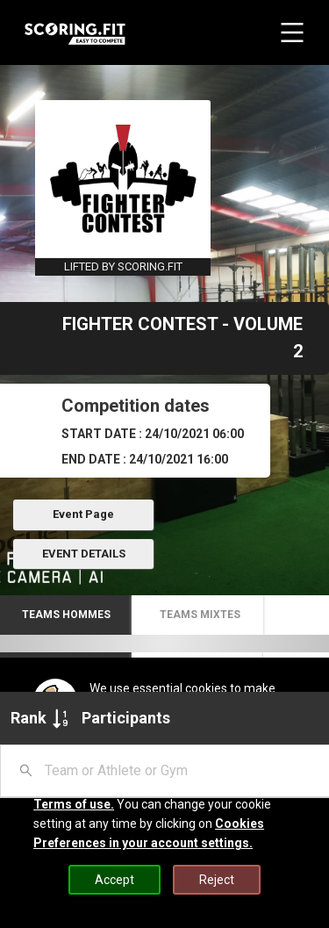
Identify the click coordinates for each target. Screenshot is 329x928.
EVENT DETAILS (83, 553)
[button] (66, 615)
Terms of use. (73, 804)
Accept (114, 880)
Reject (216, 880)
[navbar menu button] (292, 32)
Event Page (83, 514)
